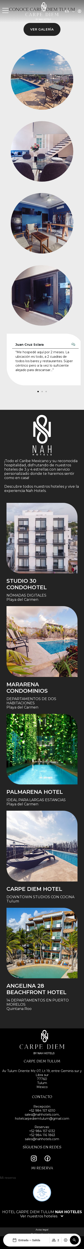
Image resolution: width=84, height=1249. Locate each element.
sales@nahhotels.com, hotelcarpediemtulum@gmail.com (42, 1117)
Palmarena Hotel (34, 792)
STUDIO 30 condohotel (26, 584)
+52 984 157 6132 (42, 1131)
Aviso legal (42, 1229)
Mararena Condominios (27, 687)
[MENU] (5, 10)
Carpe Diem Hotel (34, 889)
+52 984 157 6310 (42, 1111)
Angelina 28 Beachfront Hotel (36, 989)
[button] (74, 1240)
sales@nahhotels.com (42, 1139)
